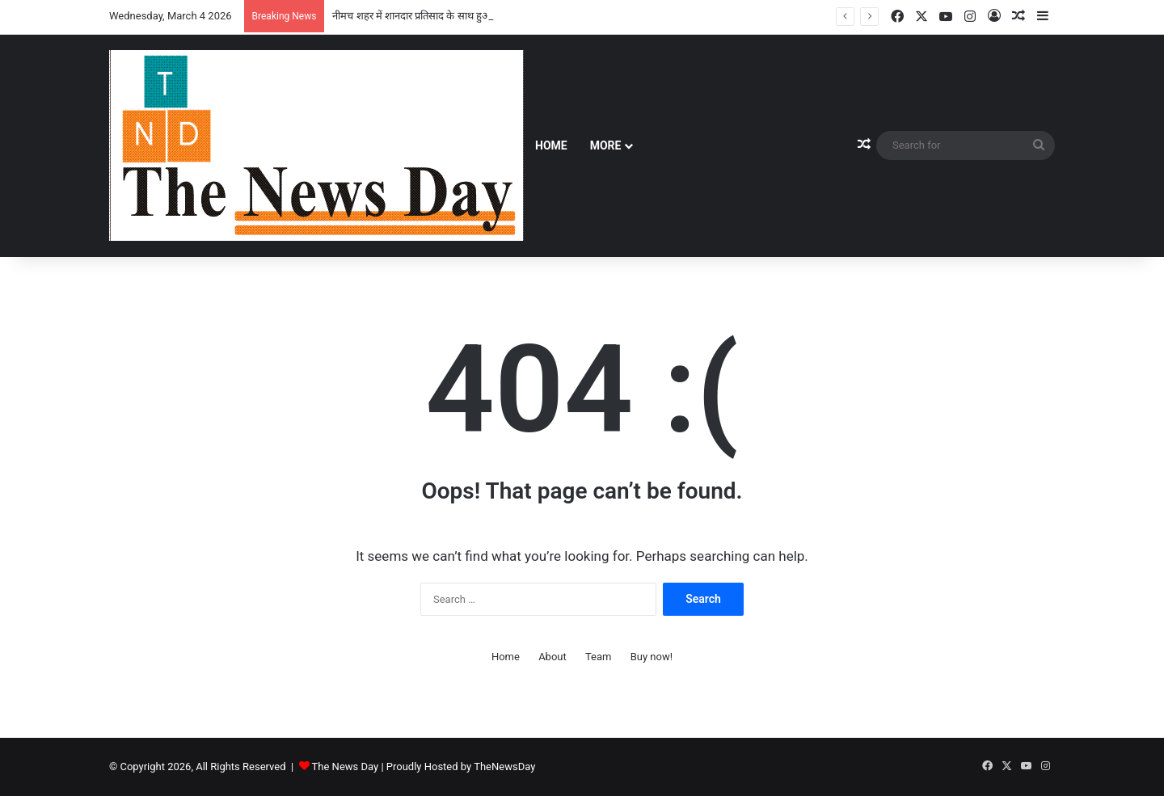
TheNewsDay (504, 766)
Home (551, 145)
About (552, 657)
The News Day (345, 766)
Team (598, 657)
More (606, 145)
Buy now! (651, 657)
